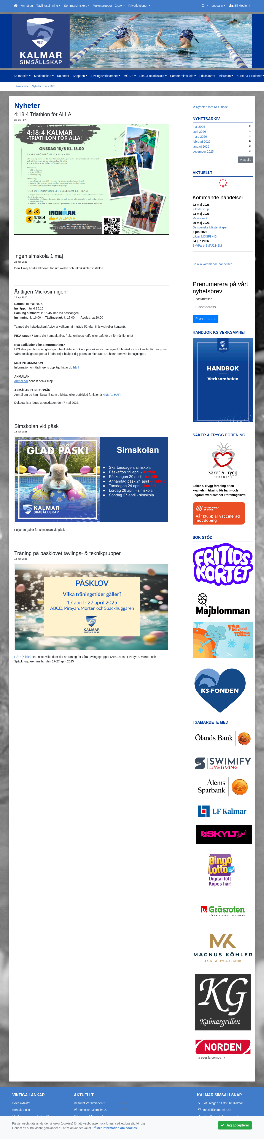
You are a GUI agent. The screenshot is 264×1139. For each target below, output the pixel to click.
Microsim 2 (200, 218)
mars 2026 (200, 136)
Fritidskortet (207, 76)
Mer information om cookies (115, 1128)
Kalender (63, 76)
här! (76, 367)
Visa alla (245, 159)
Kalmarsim (21, 76)
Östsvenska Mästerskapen (210, 227)
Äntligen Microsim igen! (41, 292)
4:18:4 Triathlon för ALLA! (43, 114)
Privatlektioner (138, 5)
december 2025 (203, 151)
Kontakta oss (21, 1110)
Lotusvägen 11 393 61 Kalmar (223, 1103)
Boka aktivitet (21, 1103)
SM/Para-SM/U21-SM (207, 245)
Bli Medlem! (239, 5)
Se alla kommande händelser (212, 264)
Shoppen (79, 76)
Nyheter (36, 86)
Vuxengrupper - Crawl (107, 5)
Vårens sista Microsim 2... (91, 1110)
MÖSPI (128, 76)
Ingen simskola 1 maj (38, 256)
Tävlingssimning (47, 5)
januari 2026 (201, 146)
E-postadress (201, 299)
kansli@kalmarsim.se (217, 1110)
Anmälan (27, 5)
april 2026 (199, 131)
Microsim (225, 76)
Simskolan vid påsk (36, 426)
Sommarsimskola (75, 5)
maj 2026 (199, 126)
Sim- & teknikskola (151, 76)
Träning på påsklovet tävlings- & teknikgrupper (67, 553)
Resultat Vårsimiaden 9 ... (91, 1103)
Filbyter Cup (201, 209)
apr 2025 (50, 86)
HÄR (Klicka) (23, 657)
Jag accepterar (235, 1125)
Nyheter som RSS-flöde (210, 107)
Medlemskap (42, 76)
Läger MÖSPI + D (205, 236)
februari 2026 (202, 141)
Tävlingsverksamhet (104, 76)
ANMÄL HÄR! (112, 394)
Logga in (217, 5)
